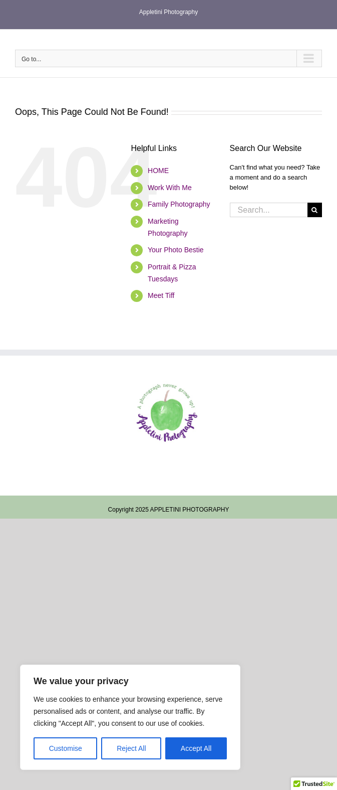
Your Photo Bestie (176, 250)
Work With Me (170, 188)
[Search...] (268, 210)
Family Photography (179, 204)
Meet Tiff (161, 295)
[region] (130, 717)
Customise (65, 748)
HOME (158, 171)
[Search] (314, 210)
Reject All (131, 748)
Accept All (196, 748)
